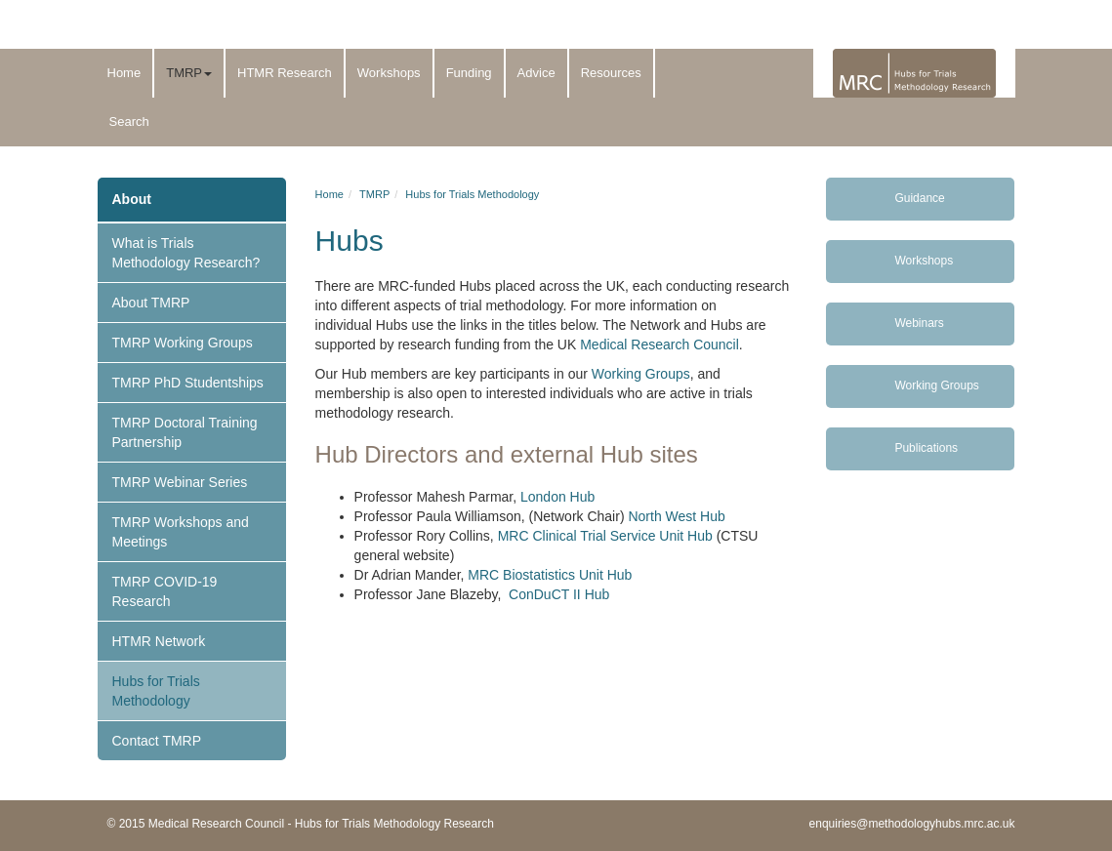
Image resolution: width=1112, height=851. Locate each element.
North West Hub (676, 516)
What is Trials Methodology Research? (186, 252)
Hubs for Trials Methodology (156, 691)
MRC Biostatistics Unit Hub (550, 575)
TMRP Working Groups (182, 342)
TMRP (189, 72)
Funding (469, 72)
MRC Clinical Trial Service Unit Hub (605, 536)
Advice (536, 72)
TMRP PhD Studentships (188, 382)
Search (129, 121)
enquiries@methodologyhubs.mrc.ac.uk (912, 824)
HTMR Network (159, 641)
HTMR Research (284, 72)
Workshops (389, 72)
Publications (926, 448)
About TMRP (151, 302)
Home (124, 72)
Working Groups (639, 374)
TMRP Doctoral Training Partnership (185, 432)
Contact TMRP (157, 741)
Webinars (918, 323)
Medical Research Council (659, 344)
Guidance (919, 198)
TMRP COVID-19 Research (165, 591)
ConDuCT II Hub (559, 594)
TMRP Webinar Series (180, 482)
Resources (611, 72)
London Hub (557, 497)
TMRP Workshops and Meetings (180, 531)
